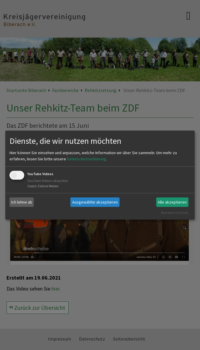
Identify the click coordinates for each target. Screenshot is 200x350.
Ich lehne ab (21, 202)
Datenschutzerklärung (86, 159)
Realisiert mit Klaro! (174, 213)
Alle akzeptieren (172, 202)
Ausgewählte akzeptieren (95, 202)
